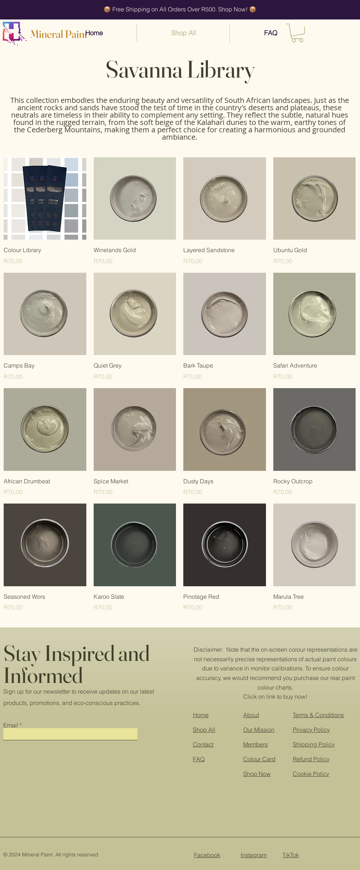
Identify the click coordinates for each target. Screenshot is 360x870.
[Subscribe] (165, 732)
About (251, 715)
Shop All (204, 729)
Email (10, 725)
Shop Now (257, 773)
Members (255, 744)
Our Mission (258, 729)
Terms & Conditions (318, 715)
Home (201, 715)
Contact (203, 744)
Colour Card (259, 759)
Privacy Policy (311, 729)
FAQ (199, 759)
